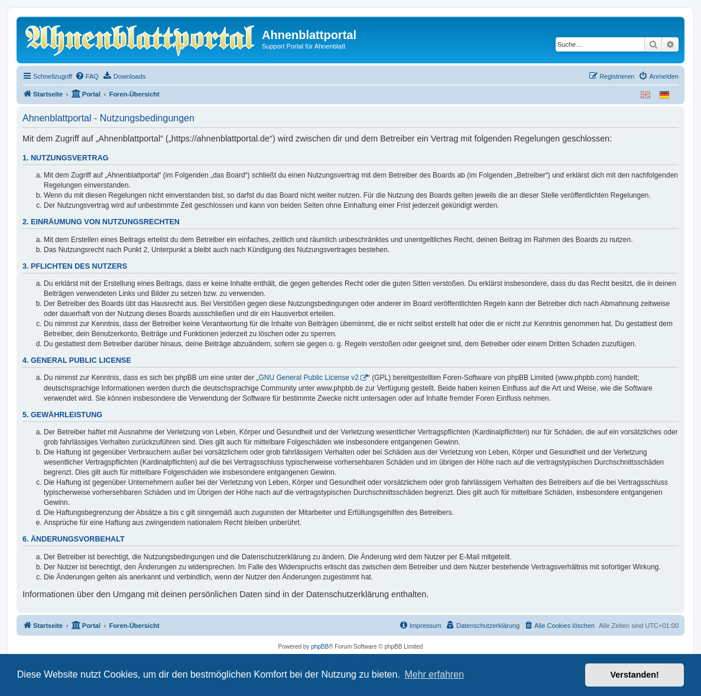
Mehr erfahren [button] (434, 674)
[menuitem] (87, 76)
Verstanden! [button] (635, 674)
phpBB (320, 646)
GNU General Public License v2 (309, 377)
